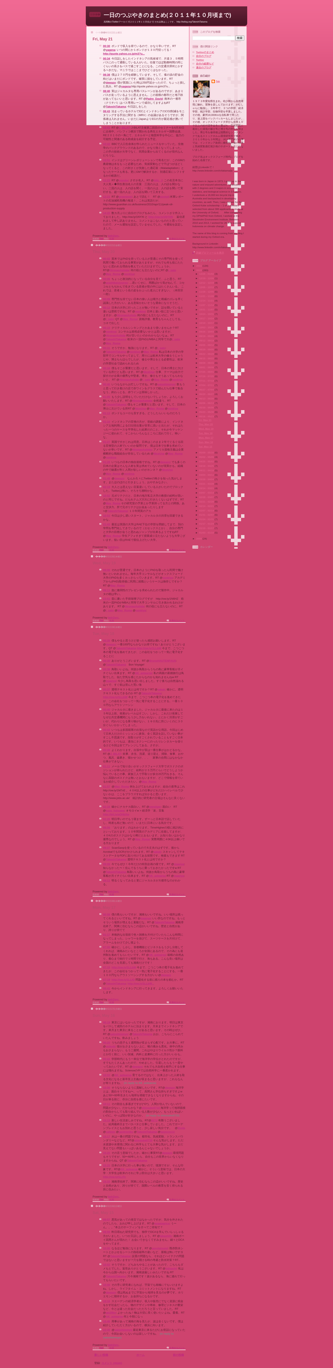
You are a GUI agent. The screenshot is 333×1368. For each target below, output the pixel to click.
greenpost (125, 196)
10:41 (106, 127)
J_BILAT (124, 127)
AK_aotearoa (143, 673)
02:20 (106, 819)
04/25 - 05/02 (206, 461)
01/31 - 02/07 (206, 514)
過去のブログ (203, 67)
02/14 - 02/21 (206, 506)
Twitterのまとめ (205, 52)
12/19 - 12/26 (206, 278)
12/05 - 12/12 (206, 287)
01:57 (106, 786)
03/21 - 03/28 (206, 483)
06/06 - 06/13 (206, 403)
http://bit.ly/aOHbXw (116, 814)
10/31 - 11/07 (206, 309)
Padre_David (154, 98)
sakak (161, 689)
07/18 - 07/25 (206, 376)
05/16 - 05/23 (206, 416)
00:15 (106, 327)
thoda (181, 1128)
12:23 (106, 180)
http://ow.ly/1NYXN (160, 216)
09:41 (106, 988)
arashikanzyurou (117, 282)
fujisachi (171, 1268)
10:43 (106, 144)
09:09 (106, 864)
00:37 (106, 689)
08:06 (106, 570)
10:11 (106, 1104)
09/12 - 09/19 (206, 340)
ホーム (140, 1355)
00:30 (106, 46)
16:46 (106, 1321)
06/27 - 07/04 (206, 389)
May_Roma (113, 274)
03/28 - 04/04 (206, 479)
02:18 (106, 806)
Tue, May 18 (103, 634)
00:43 (106, 729)
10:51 (106, 160)
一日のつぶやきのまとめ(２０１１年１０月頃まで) (167, 15)
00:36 (106, 669)
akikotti (111, 1046)
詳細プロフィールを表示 (210, 252)
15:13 (106, 1120)
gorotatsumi (160, 1248)
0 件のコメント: (178, 239)
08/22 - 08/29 (206, 354)
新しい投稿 (101, 1355)
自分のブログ (203, 56)
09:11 (106, 880)
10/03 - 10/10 (206, 327)
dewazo (111, 82)
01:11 (106, 766)
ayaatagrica (162, 1223)
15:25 (106, 1165)
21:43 (106, 524)
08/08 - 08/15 (206, 362)
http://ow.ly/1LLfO (123, 979)
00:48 (106, 750)
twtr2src (113, 235)
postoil (164, 196)
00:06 (106, 278)
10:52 (106, 495)
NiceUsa (148, 372)
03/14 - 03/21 (206, 488)
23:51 (106, 598)
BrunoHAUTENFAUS (162, 660)
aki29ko (111, 1312)
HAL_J (158, 180)
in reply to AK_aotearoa (140, 1083)
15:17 (106, 1136)
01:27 (106, 441)
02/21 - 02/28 (206, 501)
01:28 (106, 462)
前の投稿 (178, 1355)
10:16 (106, 1301)
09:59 (106, 1231)
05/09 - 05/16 (206, 452)
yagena (110, 49)
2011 (199, 265)
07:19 (106, 979)
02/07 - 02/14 (206, 510)
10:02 (106, 1264)
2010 (199, 270)
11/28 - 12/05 (206, 291)
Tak (218, 81)
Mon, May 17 (104, 907)
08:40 (106, 91)
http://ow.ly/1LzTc (114, 1176)
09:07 (106, 847)
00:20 (106, 1042)
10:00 (106, 1248)
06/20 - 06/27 (206, 394)
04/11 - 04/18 (206, 470)
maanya (111, 681)
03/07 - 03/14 (206, 492)
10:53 (106, 515)
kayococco (168, 1131)
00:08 (106, 914)
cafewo (110, 1131)
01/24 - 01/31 (206, 519)
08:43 (106, 111)
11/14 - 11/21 (206, 300)
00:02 (106, 258)
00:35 (106, 640)
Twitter (200, 59)
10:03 (106, 1075)
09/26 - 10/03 (206, 331)
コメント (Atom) (111, 1363)
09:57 (106, 1219)
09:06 (106, 827)
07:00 (106, 947)
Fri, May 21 (103, 39)
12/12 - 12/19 (206, 282)
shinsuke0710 (151, 1107)
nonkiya (129, 274)
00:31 (106, 348)
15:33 (106, 1181)
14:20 (106, 213)
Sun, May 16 (104, 1015)
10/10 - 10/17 (206, 322)
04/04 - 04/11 (206, 474)
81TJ (154, 1120)
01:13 (106, 413)
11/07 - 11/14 (206, 305)
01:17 (106, 934)
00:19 (106, 1022)
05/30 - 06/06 (206, 407)
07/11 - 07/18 (206, 380)
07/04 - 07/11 (206, 385)
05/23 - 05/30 (206, 412)
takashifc (166, 1236)
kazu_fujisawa (115, 810)
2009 (199, 538)
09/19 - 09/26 (206, 336)
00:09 (106, 299)
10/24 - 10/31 (206, 314)
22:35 (106, 1329)
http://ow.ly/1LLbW (149, 648)
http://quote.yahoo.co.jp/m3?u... (124, 53)
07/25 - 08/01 (206, 371)
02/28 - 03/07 (206, 497)
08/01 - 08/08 (206, 367)
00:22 (106, 1059)
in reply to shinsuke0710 (163, 1115)
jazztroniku (126, 1131)
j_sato (172, 270)
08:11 (106, 590)
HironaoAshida (119, 270)
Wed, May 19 (104, 563)
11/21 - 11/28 (206, 296)
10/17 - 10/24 (206, 318)
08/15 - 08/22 (206, 358)
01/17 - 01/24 (206, 523)
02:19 (106, 487)
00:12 (106, 307)
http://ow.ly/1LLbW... (140, 983)
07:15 (106, 967)
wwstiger (155, 806)
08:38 (106, 74)
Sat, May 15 (103, 1213)
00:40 (106, 384)
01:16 (106, 421)
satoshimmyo (166, 384)
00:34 (106, 58)
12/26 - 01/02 (206, 273)
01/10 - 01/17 (206, 528)
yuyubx (123, 180)
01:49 (106, 478)
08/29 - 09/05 (206, 349)
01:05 (106, 396)
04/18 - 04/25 (206, 465)
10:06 (106, 1087)
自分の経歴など (205, 63)
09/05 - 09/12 (206, 345)
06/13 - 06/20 (206, 398)
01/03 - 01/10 (206, 532)
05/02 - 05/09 (206, 457)
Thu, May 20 (104, 252)
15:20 (106, 1152)
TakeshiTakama (116, 106)
